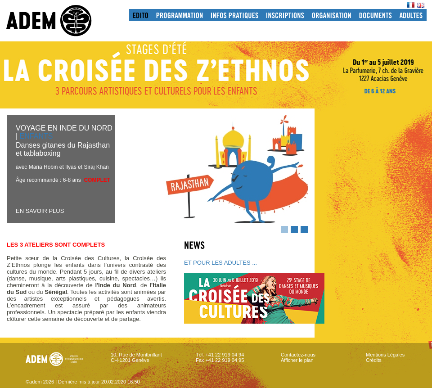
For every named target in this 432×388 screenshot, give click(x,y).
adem (58, 20)
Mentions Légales (385, 354)
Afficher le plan (297, 360)
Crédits (374, 360)
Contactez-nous (298, 354)
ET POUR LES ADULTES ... (220, 262)
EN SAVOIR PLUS (40, 211)
